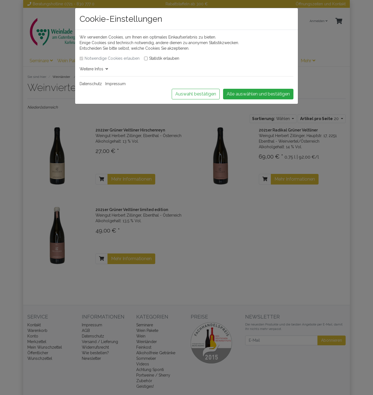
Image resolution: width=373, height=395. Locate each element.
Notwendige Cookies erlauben (112, 58)
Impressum (115, 84)
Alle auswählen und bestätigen (258, 94)
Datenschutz (91, 84)
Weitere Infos (94, 69)
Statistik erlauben (164, 58)
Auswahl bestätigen (195, 94)
